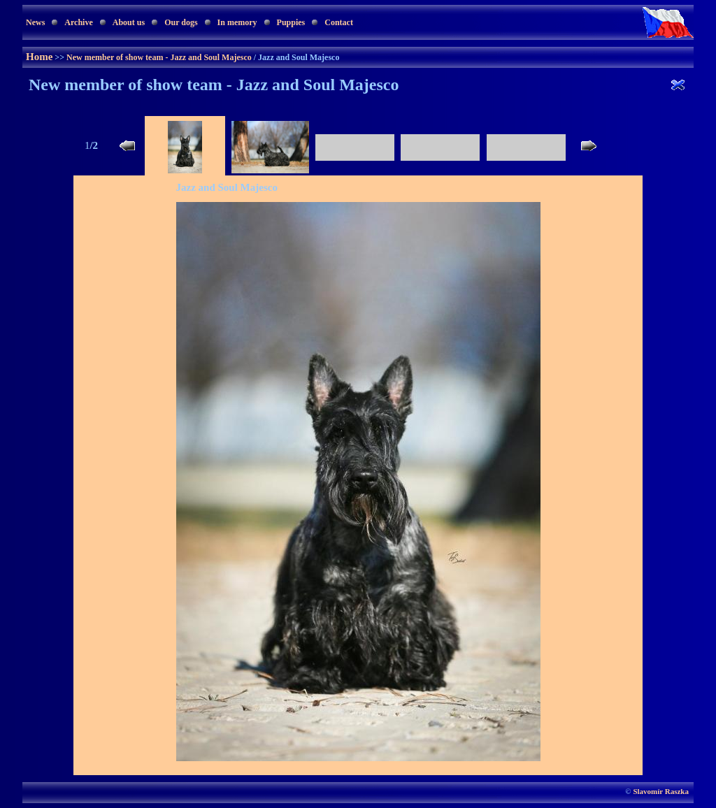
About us (129, 22)
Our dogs (180, 22)
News (35, 22)
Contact (338, 22)
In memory (237, 22)
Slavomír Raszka (661, 791)
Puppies (291, 22)
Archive (78, 22)
